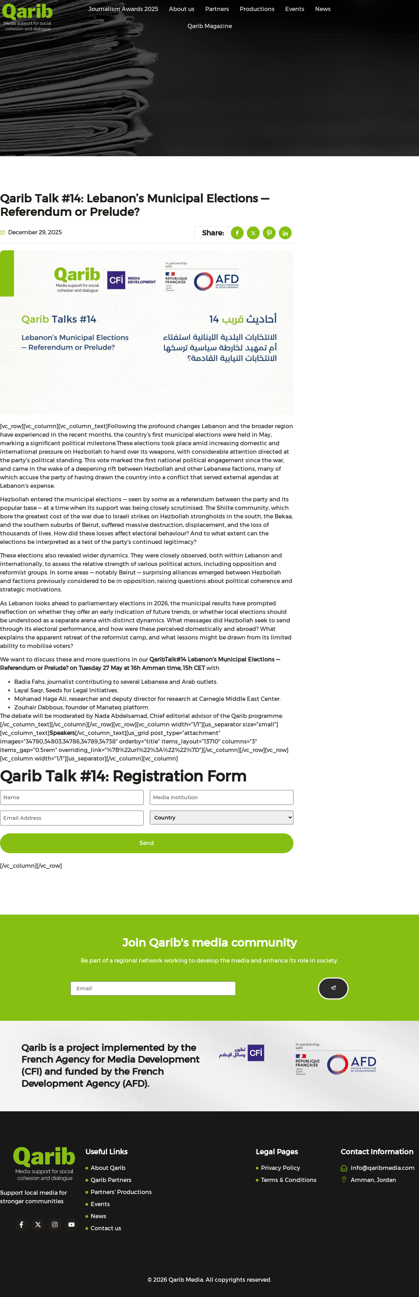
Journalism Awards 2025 (123, 9)
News (323, 9)
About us (182, 9)
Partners (217, 9)
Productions (257, 9)
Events (294, 9)
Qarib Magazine (209, 26)
